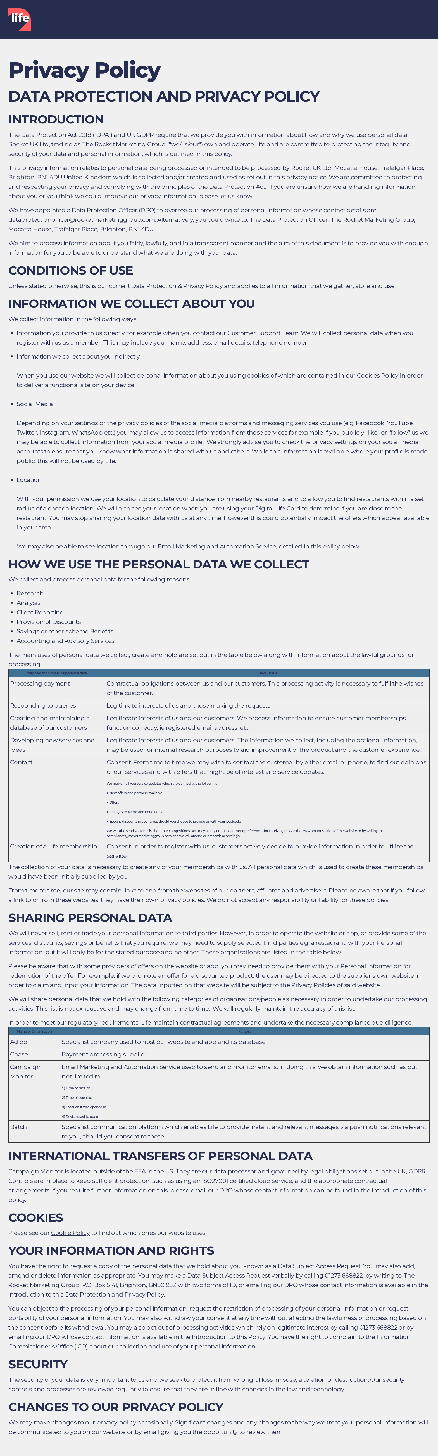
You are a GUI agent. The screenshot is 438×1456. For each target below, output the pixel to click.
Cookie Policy (70, 1232)
